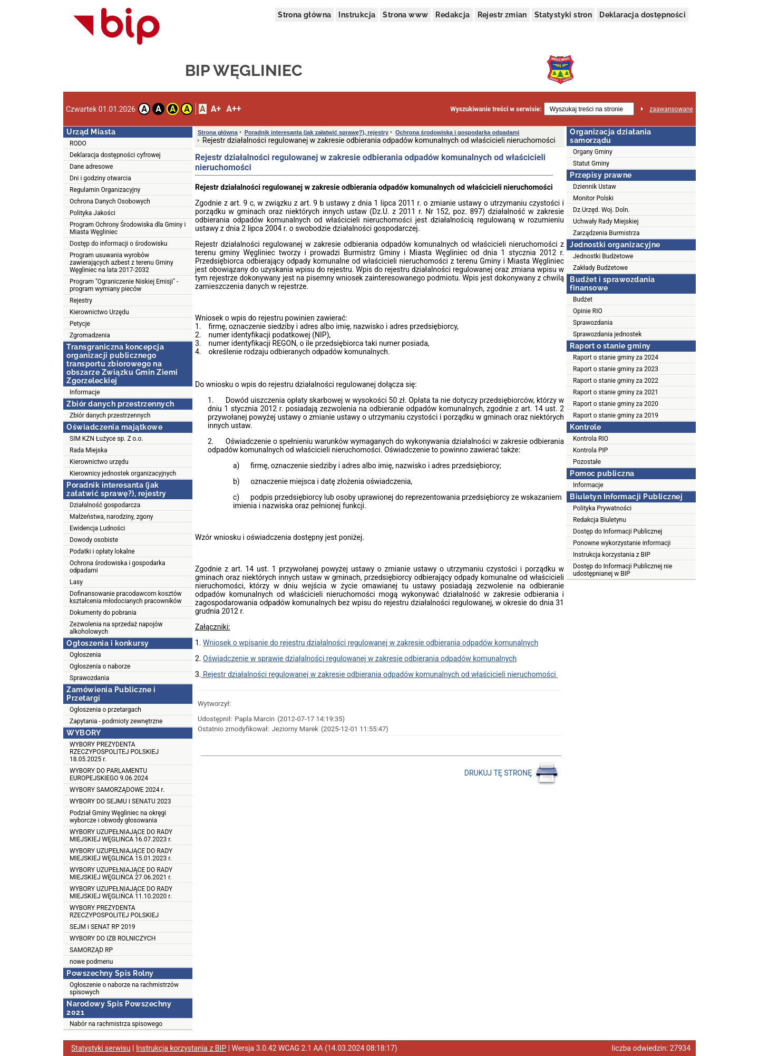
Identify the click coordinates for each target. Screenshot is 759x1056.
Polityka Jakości (92, 213)
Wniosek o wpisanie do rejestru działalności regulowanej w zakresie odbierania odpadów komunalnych (370, 642)
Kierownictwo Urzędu (99, 312)
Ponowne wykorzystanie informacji (621, 543)
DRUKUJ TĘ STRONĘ (511, 773)
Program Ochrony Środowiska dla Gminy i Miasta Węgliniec (128, 228)
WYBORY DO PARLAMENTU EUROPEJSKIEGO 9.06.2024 (109, 774)
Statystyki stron (563, 15)
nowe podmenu (91, 961)
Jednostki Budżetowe (603, 256)
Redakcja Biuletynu (599, 520)
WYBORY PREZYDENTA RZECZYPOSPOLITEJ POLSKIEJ (114, 911)
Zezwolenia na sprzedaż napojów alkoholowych (116, 628)
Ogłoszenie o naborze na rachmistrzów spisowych (124, 988)
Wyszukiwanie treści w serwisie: (495, 109)
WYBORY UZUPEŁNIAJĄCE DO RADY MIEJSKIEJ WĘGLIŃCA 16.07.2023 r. (121, 835)
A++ (233, 109)
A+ (216, 109)
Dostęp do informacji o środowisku (118, 243)
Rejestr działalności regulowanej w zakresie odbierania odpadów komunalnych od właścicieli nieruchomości (379, 674)
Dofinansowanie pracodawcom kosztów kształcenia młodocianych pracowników (126, 597)
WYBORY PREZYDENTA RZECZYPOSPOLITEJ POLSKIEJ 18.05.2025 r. (114, 752)
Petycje (80, 323)
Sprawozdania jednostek (607, 334)
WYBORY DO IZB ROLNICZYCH (112, 938)
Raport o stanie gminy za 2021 (615, 392)
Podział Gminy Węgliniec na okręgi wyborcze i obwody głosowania (118, 816)
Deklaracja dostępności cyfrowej (115, 155)
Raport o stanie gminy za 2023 (615, 369)
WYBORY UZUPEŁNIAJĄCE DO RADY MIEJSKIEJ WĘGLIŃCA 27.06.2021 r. (121, 873)
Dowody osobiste (94, 540)
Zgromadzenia (90, 335)
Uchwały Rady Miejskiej (606, 221)
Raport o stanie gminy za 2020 (615, 404)
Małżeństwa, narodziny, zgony (111, 516)
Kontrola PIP (590, 450)
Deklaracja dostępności (642, 15)
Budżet (582, 299)
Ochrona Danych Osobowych (110, 201)
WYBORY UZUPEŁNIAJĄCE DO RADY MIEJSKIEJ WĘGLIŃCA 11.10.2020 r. (121, 892)
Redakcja (452, 15)
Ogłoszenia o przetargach (105, 709)
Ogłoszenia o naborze (100, 666)
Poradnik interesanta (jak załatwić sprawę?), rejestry (316, 132)
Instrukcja (356, 15)
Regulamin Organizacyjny (105, 189)
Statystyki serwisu (101, 1048)
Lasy (76, 582)
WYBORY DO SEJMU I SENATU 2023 (120, 801)
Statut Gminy (591, 163)
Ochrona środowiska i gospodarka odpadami (118, 566)
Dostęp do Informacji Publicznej (617, 531)
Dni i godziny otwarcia (100, 178)
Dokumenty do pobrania (103, 612)
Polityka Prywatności (602, 508)
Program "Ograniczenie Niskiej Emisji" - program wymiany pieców (124, 285)
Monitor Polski (593, 198)
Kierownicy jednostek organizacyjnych (123, 473)
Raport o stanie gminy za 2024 (615, 357)
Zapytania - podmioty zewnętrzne (116, 721)
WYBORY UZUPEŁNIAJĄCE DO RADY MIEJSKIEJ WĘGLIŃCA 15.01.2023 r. (121, 854)
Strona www (405, 15)
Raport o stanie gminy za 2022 (615, 380)
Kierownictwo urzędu (99, 462)
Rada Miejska (89, 450)
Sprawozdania (89, 678)
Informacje (85, 392)
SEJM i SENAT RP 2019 (102, 927)
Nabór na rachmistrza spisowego (116, 1024)
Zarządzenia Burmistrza (606, 233)
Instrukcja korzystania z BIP (611, 554)
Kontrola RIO (590, 438)
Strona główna (304, 15)
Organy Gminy (592, 152)
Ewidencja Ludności (97, 528)
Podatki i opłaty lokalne (102, 551)
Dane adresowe (91, 166)
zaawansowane (671, 109)
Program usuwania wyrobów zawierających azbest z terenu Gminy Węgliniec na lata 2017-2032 (121, 262)
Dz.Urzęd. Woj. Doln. (601, 210)
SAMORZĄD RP (91, 950)
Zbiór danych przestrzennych (110, 415)
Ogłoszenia (85, 654)
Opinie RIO (587, 311)
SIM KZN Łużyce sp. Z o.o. (106, 438)
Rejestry (81, 300)
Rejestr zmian (502, 15)
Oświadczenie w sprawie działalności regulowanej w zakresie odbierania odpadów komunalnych (360, 658)
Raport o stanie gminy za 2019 (615, 415)
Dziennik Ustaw (594, 186)
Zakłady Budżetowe (600, 268)
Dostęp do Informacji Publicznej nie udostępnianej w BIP (622, 570)
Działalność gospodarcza (105, 505)
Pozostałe (587, 462)
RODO (78, 143)
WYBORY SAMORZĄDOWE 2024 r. (117, 789)
